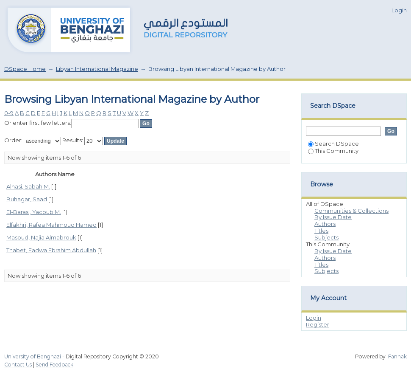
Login (399, 10)
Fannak (397, 356)
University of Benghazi (33, 356)
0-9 (9, 113)
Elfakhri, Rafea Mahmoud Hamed (51, 224)
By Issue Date (333, 217)
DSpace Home (25, 68)
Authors (325, 223)
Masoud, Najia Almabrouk (41, 237)
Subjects (326, 237)
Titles (321, 230)
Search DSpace (333, 143)
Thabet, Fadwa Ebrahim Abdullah (51, 250)
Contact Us (18, 364)
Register (317, 324)
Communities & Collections (351, 210)
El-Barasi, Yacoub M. (33, 211)
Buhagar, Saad (26, 199)
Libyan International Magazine (97, 68)
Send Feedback (54, 364)
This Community (333, 150)
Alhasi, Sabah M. (28, 186)
